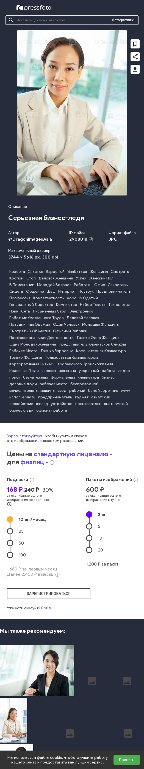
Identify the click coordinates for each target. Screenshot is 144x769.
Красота (17, 271)
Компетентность (48, 298)
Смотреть (120, 271)
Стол (31, 278)
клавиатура (88, 377)
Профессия (20, 298)
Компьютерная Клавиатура (101, 351)
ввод (62, 390)
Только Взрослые (56, 351)
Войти (46, 608)
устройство (62, 403)
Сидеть (16, 291)
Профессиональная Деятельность (41, 337)
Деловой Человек (83, 318)
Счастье (35, 271)
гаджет (81, 397)
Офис (99, 284)
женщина (67, 370)
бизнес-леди (21, 410)
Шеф (51, 291)
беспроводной (84, 384)
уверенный (89, 370)
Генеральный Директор (31, 304)
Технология (119, 304)
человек (48, 370)
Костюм (16, 278)
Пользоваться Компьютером (71, 357)
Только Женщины (25, 357)
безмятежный (35, 377)
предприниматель (55, 397)
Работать (83, 284)
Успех (81, 278)
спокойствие (21, 403)
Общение (35, 291)
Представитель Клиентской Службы (92, 344)
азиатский (100, 397)
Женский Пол (101, 278)
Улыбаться (77, 271)
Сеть (25, 311)
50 (21, 543)
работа (108, 370)
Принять (126, 759)
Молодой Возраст (54, 284)
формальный (63, 377)
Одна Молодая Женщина (32, 344)
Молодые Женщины (100, 324)
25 (21, 531)
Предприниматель (113, 291)
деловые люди (23, 384)
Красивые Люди (24, 370)
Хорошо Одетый (82, 298)
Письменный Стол (49, 311)
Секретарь (118, 284)
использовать (22, 397)
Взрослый (55, 271)
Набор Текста (93, 304)
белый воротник (103, 390)
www (125, 390)
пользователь (88, 403)
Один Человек (66, 324)
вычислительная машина (32, 390)
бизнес (108, 377)
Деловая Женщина (55, 278)
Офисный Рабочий (70, 331)
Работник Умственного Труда (36, 318)
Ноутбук (86, 291)
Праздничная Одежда (29, 324)
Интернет (67, 291)
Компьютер (66, 304)
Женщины (99, 271)
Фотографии (121, 20)
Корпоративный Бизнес (31, 364)
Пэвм (13, 311)
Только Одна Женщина (98, 337)
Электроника (81, 311)
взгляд (42, 403)
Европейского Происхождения (84, 364)
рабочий (77, 390)
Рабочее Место (23, 351)
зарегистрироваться (48, 594)
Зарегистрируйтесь (25, 436)
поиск (14, 377)
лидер (124, 370)
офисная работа (51, 410)
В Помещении (21, 284)
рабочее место (54, 384)
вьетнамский (116, 403)
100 (22, 555)
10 (32, 519)
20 (100, 550)
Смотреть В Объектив (29, 331)
